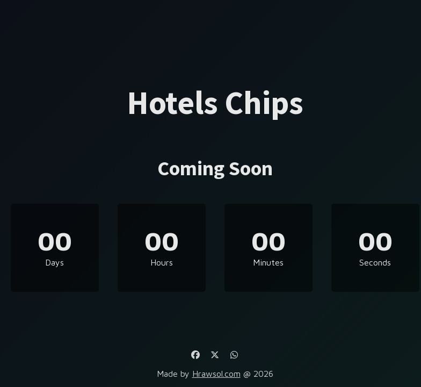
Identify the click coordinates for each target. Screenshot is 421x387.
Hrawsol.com (216, 373)
